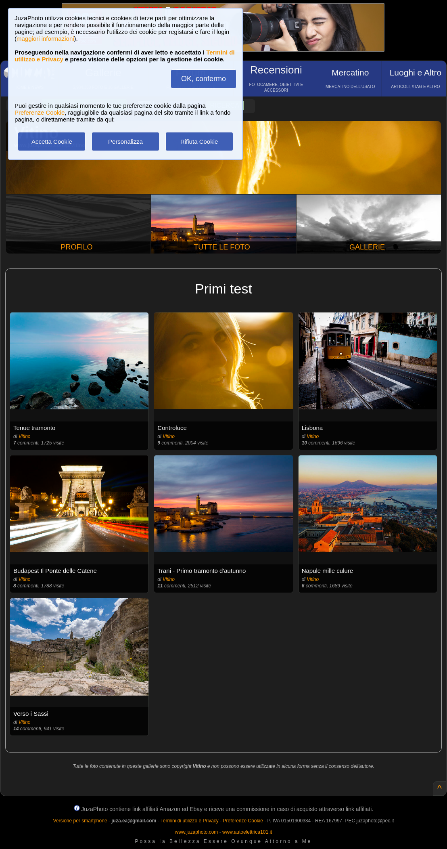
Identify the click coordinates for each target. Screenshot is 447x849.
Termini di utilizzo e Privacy (190, 821)
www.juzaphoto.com (196, 832)
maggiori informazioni (45, 38)
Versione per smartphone (80, 821)
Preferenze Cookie (40, 112)
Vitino (25, 436)
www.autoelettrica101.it (247, 832)
